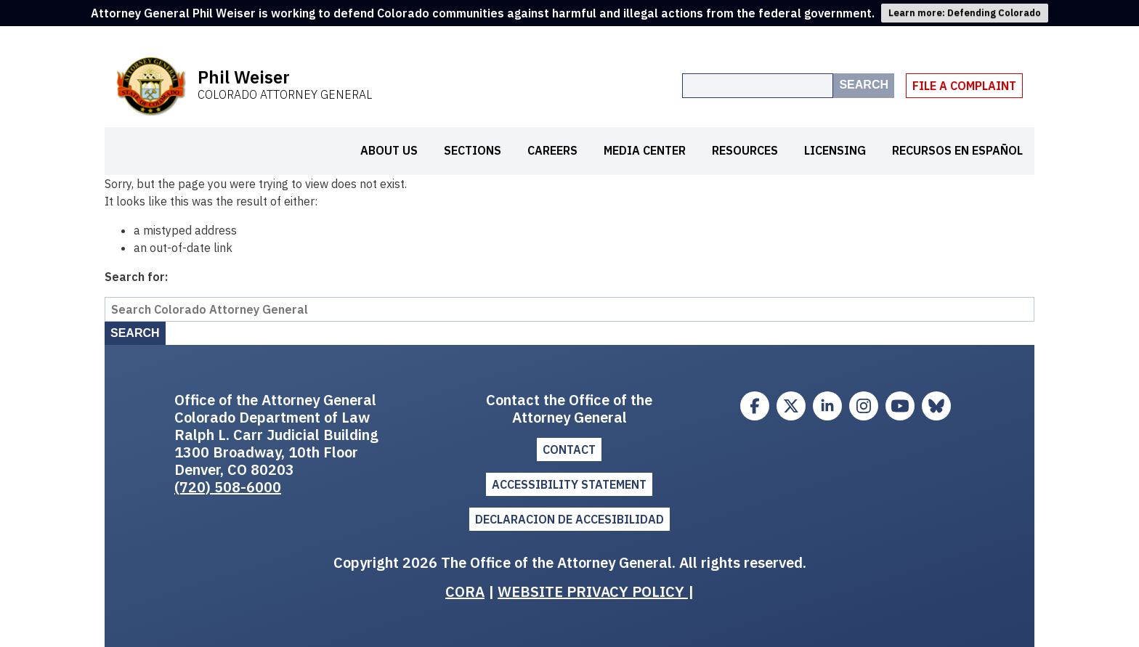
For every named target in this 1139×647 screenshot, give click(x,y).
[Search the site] (757, 85)
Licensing (835, 150)
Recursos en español (957, 150)
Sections (472, 150)
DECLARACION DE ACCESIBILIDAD (569, 519)
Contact (569, 449)
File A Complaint (964, 85)
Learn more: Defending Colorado (964, 13)
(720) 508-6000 (227, 487)
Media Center (645, 150)
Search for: (136, 276)
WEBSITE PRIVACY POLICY (593, 591)
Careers (552, 150)
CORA (465, 591)
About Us (389, 150)
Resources (745, 150)
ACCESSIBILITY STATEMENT (569, 484)
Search (863, 84)
